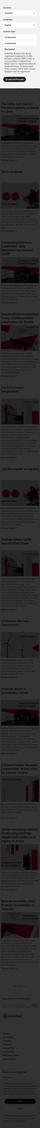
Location (7, 8)
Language (7, 19)
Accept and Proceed (15, 79)
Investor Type (9, 31)
